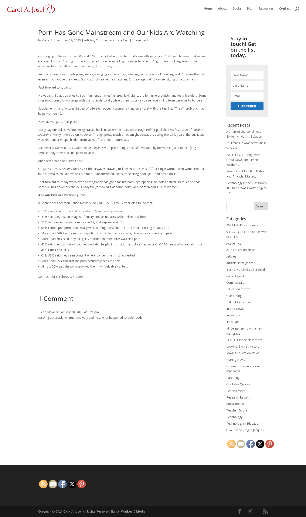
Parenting (232, 378)
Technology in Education (243, 423)
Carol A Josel (235, 276)
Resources (266, 8)
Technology (234, 417)
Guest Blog (234, 296)
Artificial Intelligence (240, 263)
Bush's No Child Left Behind (245, 270)
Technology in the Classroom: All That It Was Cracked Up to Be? (246, 188)
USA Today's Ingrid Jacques (245, 430)
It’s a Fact (122, 40)
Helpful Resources (238, 302)
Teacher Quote (236, 410)
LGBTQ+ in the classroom (244, 340)
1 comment (140, 40)
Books (236, 8)
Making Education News (242, 353)
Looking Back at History (242, 346)
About (222, 8)
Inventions (233, 315)
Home (208, 8)
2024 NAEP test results (242, 225)
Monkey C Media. (133, 511)
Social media (235, 404)
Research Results (238, 397)
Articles (89, 40)
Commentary (105, 40)
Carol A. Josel (51, 40)
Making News (235, 360)
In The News (235, 309)
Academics (233, 243)
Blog (250, 8)
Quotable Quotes (238, 384)
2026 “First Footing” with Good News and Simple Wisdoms (243, 160)
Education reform (238, 289)
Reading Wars (235, 391)
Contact (285, 8)
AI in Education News (240, 250)
